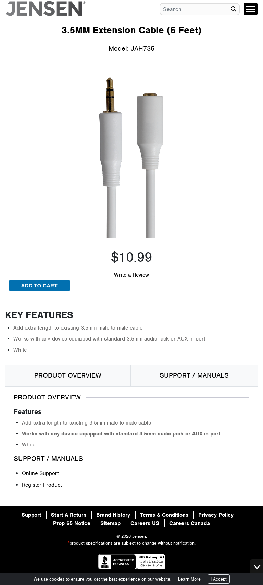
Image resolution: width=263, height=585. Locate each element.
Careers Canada (189, 523)
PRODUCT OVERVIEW (67, 375)
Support (31, 515)
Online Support (40, 473)
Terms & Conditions (164, 515)
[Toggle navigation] (251, 9)
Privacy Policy (216, 515)
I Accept (219, 579)
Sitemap (110, 523)
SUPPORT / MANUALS (194, 375)
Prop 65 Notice (71, 523)
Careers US (144, 523)
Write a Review (131, 275)
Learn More (189, 579)
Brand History (113, 515)
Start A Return (68, 515)
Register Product (42, 484)
